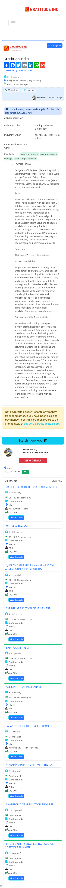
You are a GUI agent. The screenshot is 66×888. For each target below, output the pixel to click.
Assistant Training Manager (24, 686)
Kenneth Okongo (55, 97)
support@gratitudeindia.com (41, 423)
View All (57, 480)
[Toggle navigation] (13, 22)
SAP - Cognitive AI (17, 647)
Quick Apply (54, 45)
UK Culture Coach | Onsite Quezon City (31, 487)
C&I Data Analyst (17, 526)
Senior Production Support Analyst (30, 765)
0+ (25, 472)
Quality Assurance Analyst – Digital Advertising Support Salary (29, 567)
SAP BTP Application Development (28, 608)
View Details (33, 460)
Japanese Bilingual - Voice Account (30, 726)
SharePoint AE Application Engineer (30, 804)
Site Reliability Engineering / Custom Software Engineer (29, 845)
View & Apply (16, 517)
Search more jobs (33, 440)
